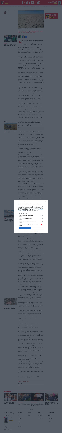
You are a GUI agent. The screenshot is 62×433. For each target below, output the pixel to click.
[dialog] (31, 216)
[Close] (46, 202)
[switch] (42, 215)
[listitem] (31, 213)
